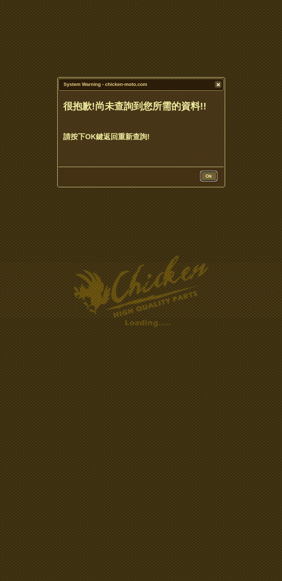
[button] (218, 84)
